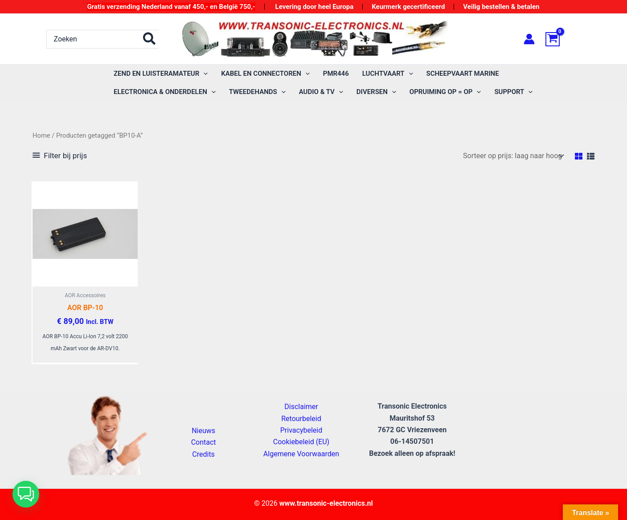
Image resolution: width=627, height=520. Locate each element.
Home (41, 135)
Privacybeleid (301, 430)
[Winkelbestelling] (512, 156)
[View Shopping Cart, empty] (563, 39)
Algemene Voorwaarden (301, 454)
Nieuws (203, 430)
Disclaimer (301, 406)
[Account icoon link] (529, 39)
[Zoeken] (149, 39)
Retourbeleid (301, 418)
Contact (203, 442)
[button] (25, 494)
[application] (203, 74)
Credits (203, 454)
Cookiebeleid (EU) (301, 442)
